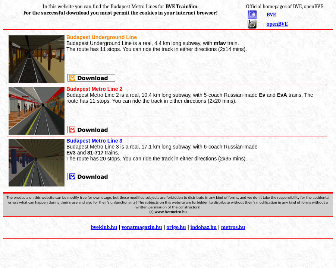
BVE (271, 15)
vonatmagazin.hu (142, 227)
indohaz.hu (204, 227)
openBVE (277, 24)
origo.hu (176, 227)
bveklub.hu (104, 227)
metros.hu (233, 227)
